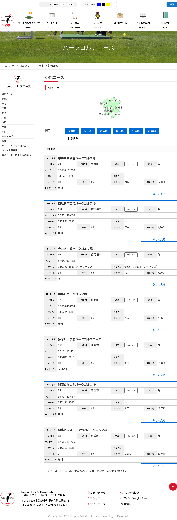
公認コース (7, 94)
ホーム (4, 66)
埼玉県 (121, 131)
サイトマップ (98, 504)
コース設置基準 (9, 150)
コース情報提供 (130, 493)
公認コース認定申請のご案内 (16, 155)
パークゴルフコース (23, 66)
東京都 (154, 131)
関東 (41, 66)
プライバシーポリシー (134, 498)
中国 (4, 126)
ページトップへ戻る (173, 487)
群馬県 (105, 131)
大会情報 (74, 25)
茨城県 (72, 131)
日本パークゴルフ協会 (7, 20)
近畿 (4, 122)
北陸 (4, 112)
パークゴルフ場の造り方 (14, 145)
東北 (4, 103)
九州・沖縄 (7, 136)
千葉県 (137, 131)
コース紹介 (52, 25)
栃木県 (88, 131)
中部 (4, 117)
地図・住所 (131, 164)
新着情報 (165, 25)
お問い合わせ (98, 493)
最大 (70, 4)
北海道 (5, 98)
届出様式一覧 (120, 25)
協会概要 (97, 25)
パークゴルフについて (29, 25)
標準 (56, 4)
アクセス (95, 498)
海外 (4, 140)
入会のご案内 (143, 25)
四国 (4, 131)
